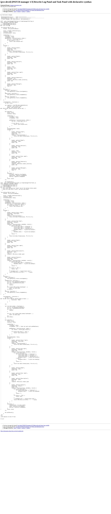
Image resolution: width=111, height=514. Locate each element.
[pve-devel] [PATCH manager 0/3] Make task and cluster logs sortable (33, 9)
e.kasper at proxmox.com (15, 5)
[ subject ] (23, 11)
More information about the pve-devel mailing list (12, 512)
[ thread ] (19, 11)
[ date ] (15, 11)
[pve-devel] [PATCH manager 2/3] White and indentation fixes (30, 10)
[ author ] (28, 11)
